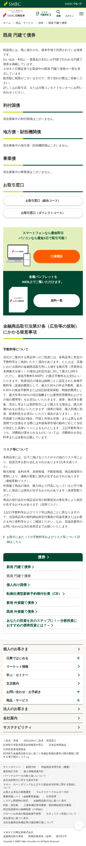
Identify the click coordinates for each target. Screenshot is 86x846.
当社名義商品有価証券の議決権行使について (28, 822)
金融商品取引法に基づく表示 (50, 800)
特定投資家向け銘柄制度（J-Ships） (23, 809)
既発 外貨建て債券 (20, 611)
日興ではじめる (17, 658)
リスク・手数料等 (45, 13)
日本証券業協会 (57, 744)
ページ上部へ (78, 825)
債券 (41, 557)
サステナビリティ (17, 727)
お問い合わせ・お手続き (23, 692)
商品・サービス (17, 700)
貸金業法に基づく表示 (15, 818)
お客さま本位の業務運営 (17, 792)
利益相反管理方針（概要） (56, 767)
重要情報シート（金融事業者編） (22, 796)
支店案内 (12, 683)
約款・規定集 (10, 805)
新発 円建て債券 (19, 567)
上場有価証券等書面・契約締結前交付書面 (47, 805)
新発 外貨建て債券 (20, 603)
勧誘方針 (31, 767)
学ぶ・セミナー (17, 675)
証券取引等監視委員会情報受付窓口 (23, 744)
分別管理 (51, 796)
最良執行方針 (10, 771)
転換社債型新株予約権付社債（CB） (34, 593)
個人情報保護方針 (33, 771)
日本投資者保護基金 (14, 749)
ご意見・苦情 (10, 740)
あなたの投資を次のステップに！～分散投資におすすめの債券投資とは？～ (42, 623)
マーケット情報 (17, 666)
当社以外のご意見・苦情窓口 (39, 740)
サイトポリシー (12, 767)
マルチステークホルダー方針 (52, 792)
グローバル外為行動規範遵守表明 (22, 813)
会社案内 (10, 718)
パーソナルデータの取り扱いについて (24, 775)
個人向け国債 (17, 585)
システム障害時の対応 (15, 800)
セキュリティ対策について (61, 813)
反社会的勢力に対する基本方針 (20, 780)
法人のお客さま (15, 709)
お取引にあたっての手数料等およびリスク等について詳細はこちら (43, 539)
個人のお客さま (15, 649)
